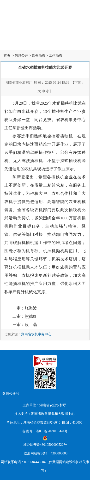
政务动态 (38, 55)
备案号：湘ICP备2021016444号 (45, 431)
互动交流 (15, 44)
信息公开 (45, 34)
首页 (7, 55)
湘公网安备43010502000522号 (45, 441)
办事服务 (75, 34)
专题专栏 (45, 44)
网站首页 (15, 34)
